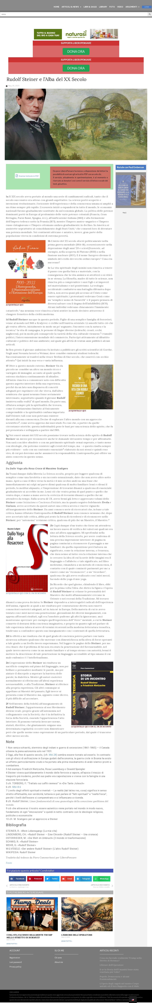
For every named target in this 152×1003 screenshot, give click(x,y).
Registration (15, 958)
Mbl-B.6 (16, 787)
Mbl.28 (52, 755)
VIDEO (120, 7)
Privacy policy (15, 967)
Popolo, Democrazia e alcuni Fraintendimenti (114, 978)
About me (59, 963)
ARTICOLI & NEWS (71, 7)
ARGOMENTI (132, 7)
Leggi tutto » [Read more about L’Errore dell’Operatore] (66, 942)
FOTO (112, 7)
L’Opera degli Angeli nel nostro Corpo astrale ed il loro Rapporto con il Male (119, 985)
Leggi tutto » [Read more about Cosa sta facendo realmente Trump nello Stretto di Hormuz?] (12, 944)
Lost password (16, 963)
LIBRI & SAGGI (90, 7)
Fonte (9, 863)
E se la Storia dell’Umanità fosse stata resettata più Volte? (119, 971)
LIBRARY (103, 7)
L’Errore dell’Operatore (76, 935)
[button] (17, 879)
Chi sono (58, 958)
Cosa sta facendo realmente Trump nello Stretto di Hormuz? (29, 937)
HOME (56, 7)
